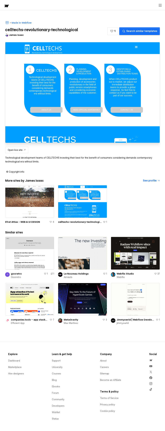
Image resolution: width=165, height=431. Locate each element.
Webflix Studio (125, 273)
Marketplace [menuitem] (15, 367)
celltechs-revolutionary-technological (80, 222)
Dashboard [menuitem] (14, 360)
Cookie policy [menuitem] (107, 411)
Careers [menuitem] (104, 367)
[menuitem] (150, 360)
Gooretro (16, 277)
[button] (112, 31)
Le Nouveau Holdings (76, 273)
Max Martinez (71, 323)
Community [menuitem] (58, 399)
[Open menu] (160, 5)
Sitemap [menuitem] (104, 373)
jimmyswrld (123, 323)
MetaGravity (71, 319)
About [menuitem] (103, 360)
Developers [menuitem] (58, 406)
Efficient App (18, 323)
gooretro (16, 273)
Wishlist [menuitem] (56, 412)
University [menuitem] (57, 367)
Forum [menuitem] (55, 393)
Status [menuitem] (55, 418)
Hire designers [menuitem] (16, 373)
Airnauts (68, 277)
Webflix (121, 277)
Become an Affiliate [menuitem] (110, 380)
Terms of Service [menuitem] (109, 398)
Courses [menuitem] (56, 373)
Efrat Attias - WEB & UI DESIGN (22, 222)
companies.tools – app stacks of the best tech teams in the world (29, 319)
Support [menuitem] (56, 360)
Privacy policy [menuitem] (107, 404)
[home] (6, 6)
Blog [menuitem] (54, 380)
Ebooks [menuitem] (56, 386)
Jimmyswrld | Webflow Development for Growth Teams (136, 319)
